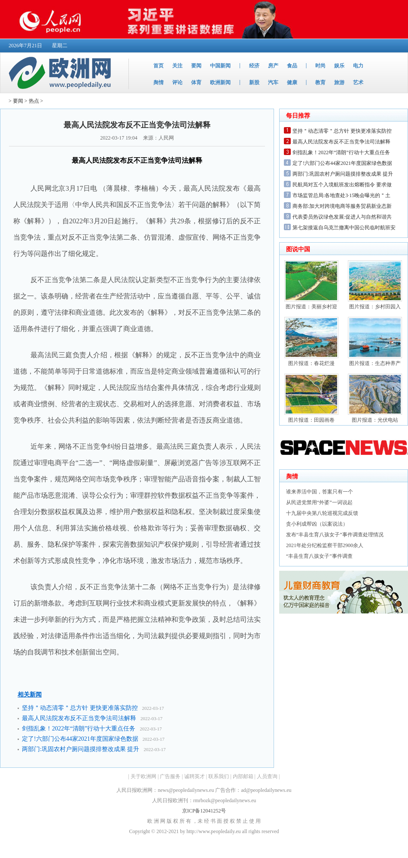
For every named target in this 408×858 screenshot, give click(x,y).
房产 (273, 66)
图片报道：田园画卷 (311, 420)
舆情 (158, 82)
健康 (292, 82)
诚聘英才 (194, 776)
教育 (320, 82)
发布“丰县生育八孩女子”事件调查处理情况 (335, 535)
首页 (158, 66)
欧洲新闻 (220, 82)
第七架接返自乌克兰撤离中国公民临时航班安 (344, 228)
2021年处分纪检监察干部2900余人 (324, 545)
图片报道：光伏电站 (375, 420)
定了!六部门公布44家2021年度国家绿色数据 (80, 739)
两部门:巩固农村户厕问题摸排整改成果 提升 (80, 749)
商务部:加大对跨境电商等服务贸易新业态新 (342, 206)
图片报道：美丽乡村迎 (311, 307)
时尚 (320, 66)
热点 (34, 101)
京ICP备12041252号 (204, 811)
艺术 (358, 82)
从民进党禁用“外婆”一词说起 (319, 502)
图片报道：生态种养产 (375, 363)
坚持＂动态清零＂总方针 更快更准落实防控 (80, 708)
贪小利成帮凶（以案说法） (317, 524)
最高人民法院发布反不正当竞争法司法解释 (79, 718)
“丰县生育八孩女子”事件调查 (319, 556)
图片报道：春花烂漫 (311, 363)
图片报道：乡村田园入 (375, 307)
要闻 (196, 66)
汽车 (273, 82)
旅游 (339, 82)
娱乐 (339, 66)
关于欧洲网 (143, 776)
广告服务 (170, 776)
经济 (254, 66)
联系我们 (218, 776)
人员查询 (267, 776)
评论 (177, 82)
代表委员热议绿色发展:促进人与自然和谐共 (342, 217)
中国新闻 (220, 66)
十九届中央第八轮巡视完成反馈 (322, 513)
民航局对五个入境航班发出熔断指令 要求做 (342, 185)
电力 (358, 66)
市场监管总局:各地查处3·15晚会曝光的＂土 (341, 195)
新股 (254, 82)
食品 (292, 66)
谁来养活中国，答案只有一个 (319, 492)
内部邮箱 (243, 776)
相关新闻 (30, 694)
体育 (196, 82)
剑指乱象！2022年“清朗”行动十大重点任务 (78, 728)
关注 (177, 66)
